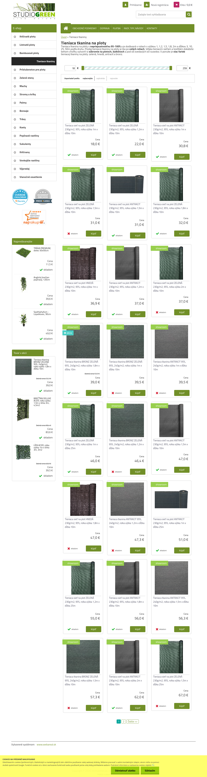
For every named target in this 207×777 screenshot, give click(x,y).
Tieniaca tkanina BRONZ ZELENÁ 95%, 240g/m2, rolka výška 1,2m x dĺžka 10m (126, 444)
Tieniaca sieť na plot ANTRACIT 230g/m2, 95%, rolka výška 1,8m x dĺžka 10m (126, 602)
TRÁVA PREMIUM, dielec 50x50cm (42, 249)
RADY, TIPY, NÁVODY (133, 28)
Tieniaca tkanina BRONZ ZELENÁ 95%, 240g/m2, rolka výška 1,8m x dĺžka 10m (42, 364)
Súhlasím (150, 770)
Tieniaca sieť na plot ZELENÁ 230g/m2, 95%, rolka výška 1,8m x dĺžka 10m (170, 208)
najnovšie (114, 78)
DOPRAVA (104, 28)
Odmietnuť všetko (125, 770)
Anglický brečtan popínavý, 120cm (42, 278)
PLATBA (116, 28)
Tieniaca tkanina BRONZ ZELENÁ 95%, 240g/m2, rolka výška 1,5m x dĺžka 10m (82, 680)
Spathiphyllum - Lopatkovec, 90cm (42, 313)
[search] (189, 15)
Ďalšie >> (132, 721)
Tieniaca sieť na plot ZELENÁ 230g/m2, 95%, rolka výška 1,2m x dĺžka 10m (126, 129)
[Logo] (33, 11)
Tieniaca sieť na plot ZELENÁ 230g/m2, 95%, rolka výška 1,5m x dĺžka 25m (170, 680)
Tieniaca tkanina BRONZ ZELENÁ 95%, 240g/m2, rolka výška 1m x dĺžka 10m (125, 365)
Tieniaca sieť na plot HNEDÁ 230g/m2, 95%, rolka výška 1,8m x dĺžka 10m (82, 523)
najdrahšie (100, 78)
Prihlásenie (135, 5)
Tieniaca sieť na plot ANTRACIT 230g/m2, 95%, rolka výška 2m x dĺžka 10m (125, 680)
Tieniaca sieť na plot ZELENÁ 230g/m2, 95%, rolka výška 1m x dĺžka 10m (81, 129)
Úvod (64, 37)
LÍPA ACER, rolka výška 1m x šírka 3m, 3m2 (41, 447)
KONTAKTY (152, 28)
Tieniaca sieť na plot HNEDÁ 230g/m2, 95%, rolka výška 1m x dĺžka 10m (81, 287)
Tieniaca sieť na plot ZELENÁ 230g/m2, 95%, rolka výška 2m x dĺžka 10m (169, 287)
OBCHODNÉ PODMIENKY (85, 28)
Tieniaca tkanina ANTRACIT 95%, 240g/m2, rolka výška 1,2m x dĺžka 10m (126, 523)
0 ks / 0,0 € (186, 5)
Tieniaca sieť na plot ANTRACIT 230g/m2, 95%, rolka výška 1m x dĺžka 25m (169, 523)
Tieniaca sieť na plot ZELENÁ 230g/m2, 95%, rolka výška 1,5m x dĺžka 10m (82, 208)
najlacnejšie (88, 78)
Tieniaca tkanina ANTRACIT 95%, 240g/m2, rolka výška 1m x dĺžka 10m (170, 365)
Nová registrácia (160, 5)
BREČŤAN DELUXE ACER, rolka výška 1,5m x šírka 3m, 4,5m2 (42, 401)
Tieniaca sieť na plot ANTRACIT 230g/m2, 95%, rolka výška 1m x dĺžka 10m (169, 129)
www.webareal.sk (46, 744)
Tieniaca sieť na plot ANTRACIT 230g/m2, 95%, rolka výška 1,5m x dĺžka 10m (126, 208)
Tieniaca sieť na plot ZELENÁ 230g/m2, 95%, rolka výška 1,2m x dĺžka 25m (82, 602)
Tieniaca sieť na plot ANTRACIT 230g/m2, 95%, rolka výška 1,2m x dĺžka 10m (126, 287)
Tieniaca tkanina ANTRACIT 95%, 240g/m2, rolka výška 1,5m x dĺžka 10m (171, 602)
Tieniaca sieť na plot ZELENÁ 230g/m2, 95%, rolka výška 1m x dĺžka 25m (81, 444)
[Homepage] (67, 28)
